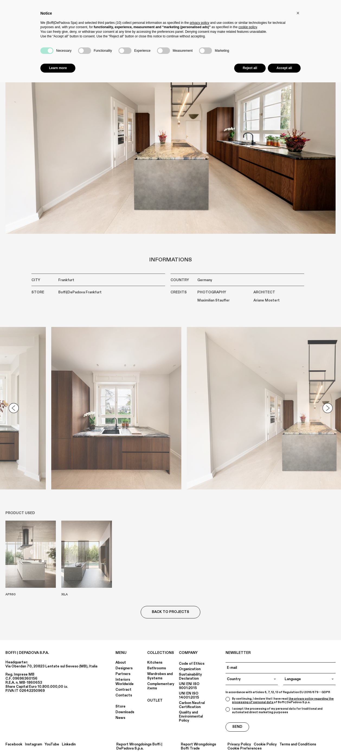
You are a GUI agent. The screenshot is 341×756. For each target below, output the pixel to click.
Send (237, 727)
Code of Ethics (191, 663)
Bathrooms (156, 668)
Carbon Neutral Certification (192, 705)
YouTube (52, 744)
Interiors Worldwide (124, 681)
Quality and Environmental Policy (191, 716)
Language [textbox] (293, 679)
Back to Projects (170, 612)
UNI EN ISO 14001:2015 (189, 695)
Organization (190, 669)
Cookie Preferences (244, 749)
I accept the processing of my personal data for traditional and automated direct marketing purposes (274, 710)
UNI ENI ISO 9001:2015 (189, 686)
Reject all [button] (250, 68)
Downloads (124, 712)
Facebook (13, 744)
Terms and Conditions (297, 744)
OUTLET (155, 700)
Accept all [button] (284, 68)
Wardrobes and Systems (160, 676)
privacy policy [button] (199, 23)
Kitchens (154, 662)
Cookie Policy (265, 744)
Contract (123, 689)
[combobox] (252, 679)
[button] (298, 13)
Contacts (123, 695)
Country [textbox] (234, 679)
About (120, 662)
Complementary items (160, 686)
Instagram (33, 744)
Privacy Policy (239, 744)
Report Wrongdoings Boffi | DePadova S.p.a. (139, 746)
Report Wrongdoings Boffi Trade (198, 746)
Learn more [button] (58, 68)
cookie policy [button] (248, 27)
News (120, 718)
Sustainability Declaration (190, 676)
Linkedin (69, 744)
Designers (124, 668)
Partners (122, 674)
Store (120, 706)
